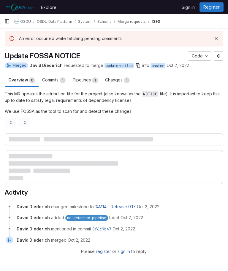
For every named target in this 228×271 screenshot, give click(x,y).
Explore (48, 7)
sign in (124, 251)
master (158, 65)
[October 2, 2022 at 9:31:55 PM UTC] (124, 228)
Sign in (188, 7)
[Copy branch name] (138, 65)
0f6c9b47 (101, 229)
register (103, 251)
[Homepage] (19, 7)
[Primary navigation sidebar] (7, 21)
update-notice (119, 65)
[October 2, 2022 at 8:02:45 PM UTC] (148, 206)
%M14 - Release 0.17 (115, 206)
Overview (21, 80)
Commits (54, 80)
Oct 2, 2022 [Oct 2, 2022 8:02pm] (178, 65)
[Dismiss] (216, 38)
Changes (117, 80)
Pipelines (85, 80)
